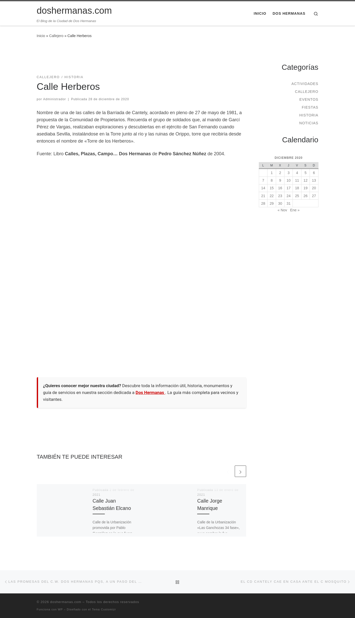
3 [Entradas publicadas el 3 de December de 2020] (289, 173)
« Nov (282, 210)
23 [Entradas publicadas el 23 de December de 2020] (280, 196)
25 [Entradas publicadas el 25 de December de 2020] (297, 196)
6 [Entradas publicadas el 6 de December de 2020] (314, 173)
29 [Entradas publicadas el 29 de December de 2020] (272, 203)
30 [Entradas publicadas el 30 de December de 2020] (280, 203)
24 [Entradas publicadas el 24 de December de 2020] (288, 196)
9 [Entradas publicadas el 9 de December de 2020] (280, 180)
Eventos (308, 99)
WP (60, 609)
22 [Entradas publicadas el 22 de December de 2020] (272, 196)
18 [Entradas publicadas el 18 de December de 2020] (297, 188)
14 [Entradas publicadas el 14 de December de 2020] (263, 188)
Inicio (41, 36)
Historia (308, 115)
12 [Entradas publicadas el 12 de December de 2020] (305, 180)
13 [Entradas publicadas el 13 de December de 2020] (314, 180)
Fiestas (310, 107)
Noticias (308, 123)
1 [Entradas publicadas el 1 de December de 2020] (272, 173)
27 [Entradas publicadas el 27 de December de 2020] (314, 196)
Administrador (54, 99)
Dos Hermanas (150, 392)
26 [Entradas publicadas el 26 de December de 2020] (305, 196)
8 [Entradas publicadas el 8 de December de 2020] (272, 180)
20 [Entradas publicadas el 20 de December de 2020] (314, 188)
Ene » (294, 210)
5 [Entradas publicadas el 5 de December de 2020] (306, 173)
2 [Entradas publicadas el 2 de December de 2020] (280, 173)
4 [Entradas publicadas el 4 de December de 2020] (297, 173)
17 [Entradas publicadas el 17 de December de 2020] (288, 188)
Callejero (56, 36)
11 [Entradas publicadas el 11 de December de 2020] (297, 180)
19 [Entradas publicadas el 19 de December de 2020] (305, 188)
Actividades (304, 84)
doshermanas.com (65, 602)
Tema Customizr (104, 609)
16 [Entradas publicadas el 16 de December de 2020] (280, 188)
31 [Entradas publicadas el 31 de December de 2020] (288, 203)
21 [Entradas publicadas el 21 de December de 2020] (263, 196)
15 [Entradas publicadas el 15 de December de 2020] (272, 188)
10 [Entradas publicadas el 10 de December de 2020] (288, 180)
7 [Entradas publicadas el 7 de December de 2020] (263, 180)
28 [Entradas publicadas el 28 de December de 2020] (263, 203)
